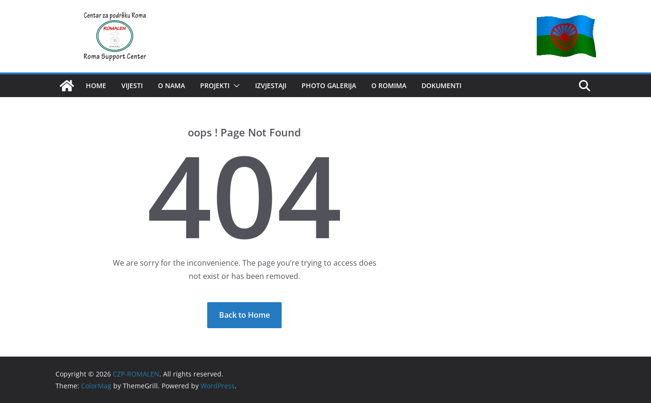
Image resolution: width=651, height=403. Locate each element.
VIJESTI (132, 85)
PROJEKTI (214, 85)
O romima (388, 85)
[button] (234, 85)
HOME (96, 85)
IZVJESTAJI (270, 85)
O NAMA (171, 85)
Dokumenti (441, 85)
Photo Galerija (329, 85)
